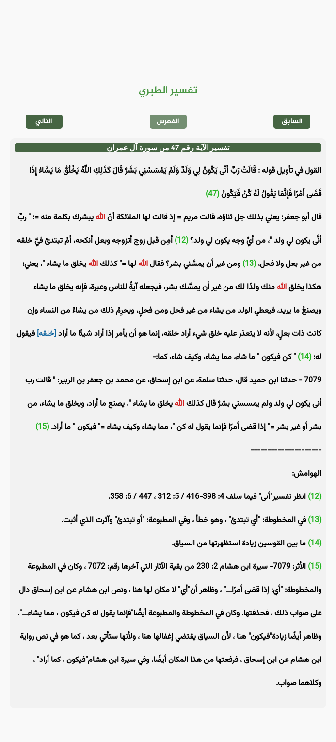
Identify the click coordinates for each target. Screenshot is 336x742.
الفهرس (168, 121)
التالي (43, 121)
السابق (292, 121)
